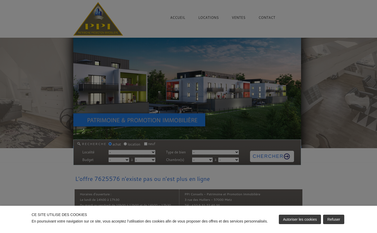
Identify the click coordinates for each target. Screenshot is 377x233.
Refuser (333, 219)
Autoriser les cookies (300, 219)
